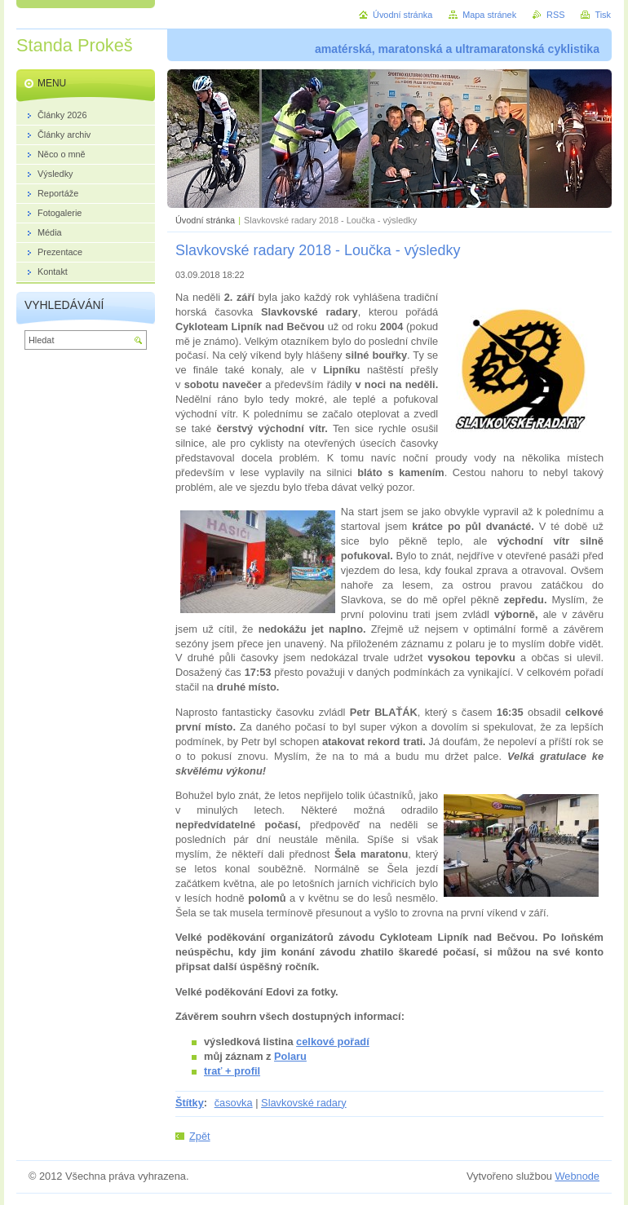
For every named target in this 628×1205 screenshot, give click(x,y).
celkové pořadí (332, 1041)
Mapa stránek (489, 15)
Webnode (577, 1176)
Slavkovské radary (304, 1103)
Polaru (290, 1056)
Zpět (199, 1136)
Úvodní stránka (205, 220)
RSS (555, 15)
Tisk (603, 15)
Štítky (189, 1103)
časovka (233, 1103)
